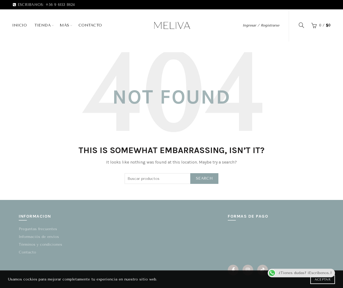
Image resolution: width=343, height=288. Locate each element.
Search (204, 178)
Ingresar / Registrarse (261, 25)
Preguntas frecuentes (38, 229)
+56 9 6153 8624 (60, 5)
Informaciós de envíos (39, 236)
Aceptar (323, 279)
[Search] (301, 25)
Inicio (19, 25)
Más (64, 25)
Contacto (90, 25)
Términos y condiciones (40, 244)
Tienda (43, 25)
